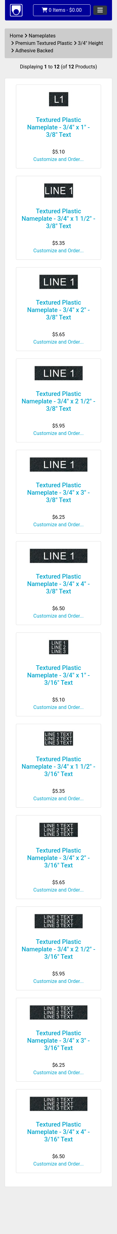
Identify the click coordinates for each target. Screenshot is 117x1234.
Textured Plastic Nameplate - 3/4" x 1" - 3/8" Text (58, 127)
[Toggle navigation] (100, 10)
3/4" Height (90, 43)
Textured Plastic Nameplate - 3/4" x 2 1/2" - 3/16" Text (58, 949)
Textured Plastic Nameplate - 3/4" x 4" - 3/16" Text (58, 1132)
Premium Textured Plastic (43, 43)
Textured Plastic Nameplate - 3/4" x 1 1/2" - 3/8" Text (58, 218)
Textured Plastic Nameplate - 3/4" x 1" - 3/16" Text (58, 675)
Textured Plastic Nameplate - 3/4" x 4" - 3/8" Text (58, 584)
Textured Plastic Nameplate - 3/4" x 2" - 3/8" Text (58, 310)
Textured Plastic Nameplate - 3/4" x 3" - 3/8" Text (58, 492)
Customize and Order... (58, 159)
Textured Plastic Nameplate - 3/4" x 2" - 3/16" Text (58, 858)
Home (16, 36)
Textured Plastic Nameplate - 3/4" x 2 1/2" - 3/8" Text (58, 401)
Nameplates (42, 36)
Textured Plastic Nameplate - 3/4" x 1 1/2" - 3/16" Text (58, 766)
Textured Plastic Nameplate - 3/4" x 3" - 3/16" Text (58, 1040)
